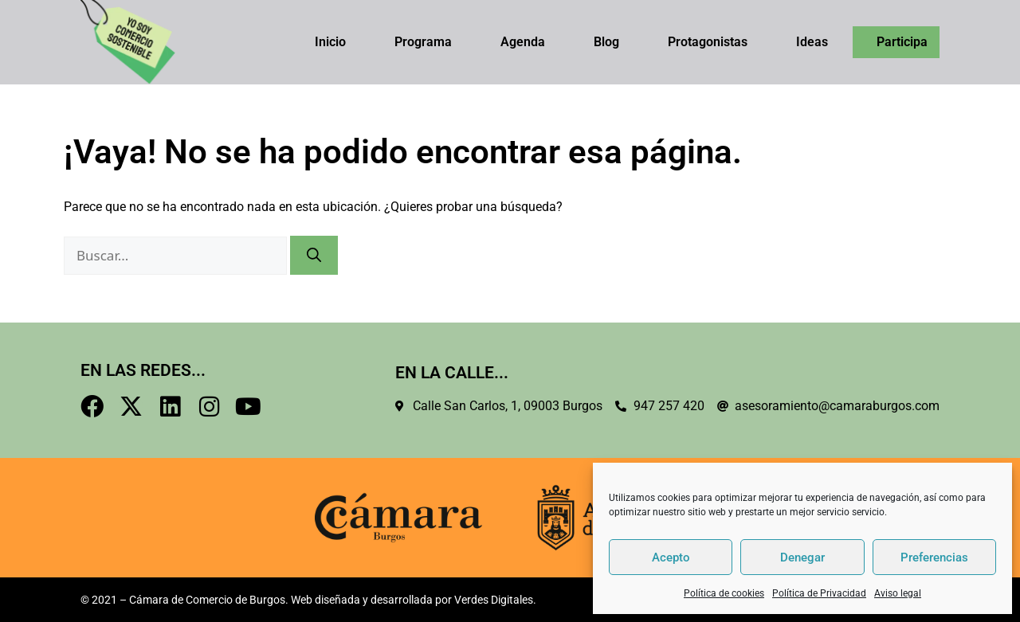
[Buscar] (314, 255)
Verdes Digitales (493, 599)
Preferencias (934, 557)
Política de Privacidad (819, 593)
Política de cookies (724, 593)
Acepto (671, 557)
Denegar (802, 557)
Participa (902, 41)
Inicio (330, 41)
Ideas (812, 41)
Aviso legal (897, 593)
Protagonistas (707, 41)
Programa (423, 41)
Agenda (522, 41)
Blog (606, 41)
